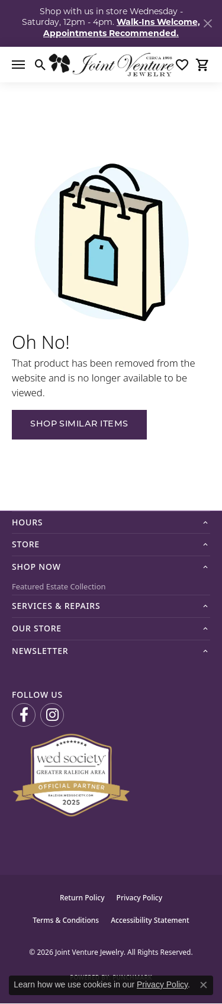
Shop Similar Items (79, 424)
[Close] (207, 23)
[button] (40, 64)
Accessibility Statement (150, 920)
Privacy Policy (140, 898)
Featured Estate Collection (59, 586)
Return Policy (82, 898)
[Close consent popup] (203, 985)
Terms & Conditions (66, 920)
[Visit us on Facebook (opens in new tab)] (24, 715)
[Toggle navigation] (18, 64)
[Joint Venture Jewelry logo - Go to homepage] (111, 64)
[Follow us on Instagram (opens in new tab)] (52, 715)
